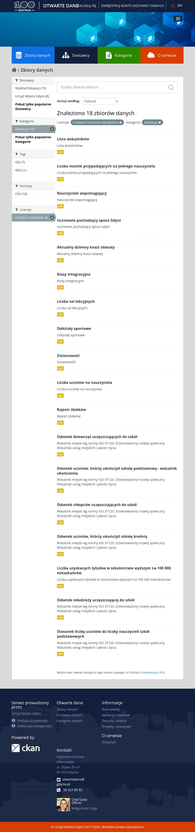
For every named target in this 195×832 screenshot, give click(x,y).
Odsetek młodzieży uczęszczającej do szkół (96, 600)
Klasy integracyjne (74, 274)
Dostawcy (76, 55)
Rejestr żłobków (71, 409)
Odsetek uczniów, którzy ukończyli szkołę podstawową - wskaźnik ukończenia (117, 471)
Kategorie (119, 55)
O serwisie (161, 55)
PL (173, 5)
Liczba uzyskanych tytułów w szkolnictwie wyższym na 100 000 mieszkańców (114, 570)
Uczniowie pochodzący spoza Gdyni (89, 220)
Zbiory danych (33, 55)
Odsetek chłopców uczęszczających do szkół (97, 504)
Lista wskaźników (73, 138)
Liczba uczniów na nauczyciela (84, 382)
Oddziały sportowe (74, 328)
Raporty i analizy (114, 721)
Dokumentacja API (152, 672)
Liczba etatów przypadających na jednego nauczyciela (106, 166)
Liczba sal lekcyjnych (76, 301)
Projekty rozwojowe (116, 726)
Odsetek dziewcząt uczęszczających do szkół (97, 436)
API (127, 672)
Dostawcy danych (70, 715)
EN (180, 5)
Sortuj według (68, 101)
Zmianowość (68, 355)
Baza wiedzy (111, 709)
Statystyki (109, 742)
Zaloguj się (86, 5)
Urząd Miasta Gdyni (26, 713)
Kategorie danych (70, 721)
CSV (60, 152)
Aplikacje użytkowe (116, 715)
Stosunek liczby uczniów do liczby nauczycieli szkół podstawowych (103, 634)
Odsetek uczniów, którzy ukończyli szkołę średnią (102, 536)
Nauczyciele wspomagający (82, 193)
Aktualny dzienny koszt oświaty (86, 247)
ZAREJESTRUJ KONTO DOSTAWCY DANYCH (132, 5)
